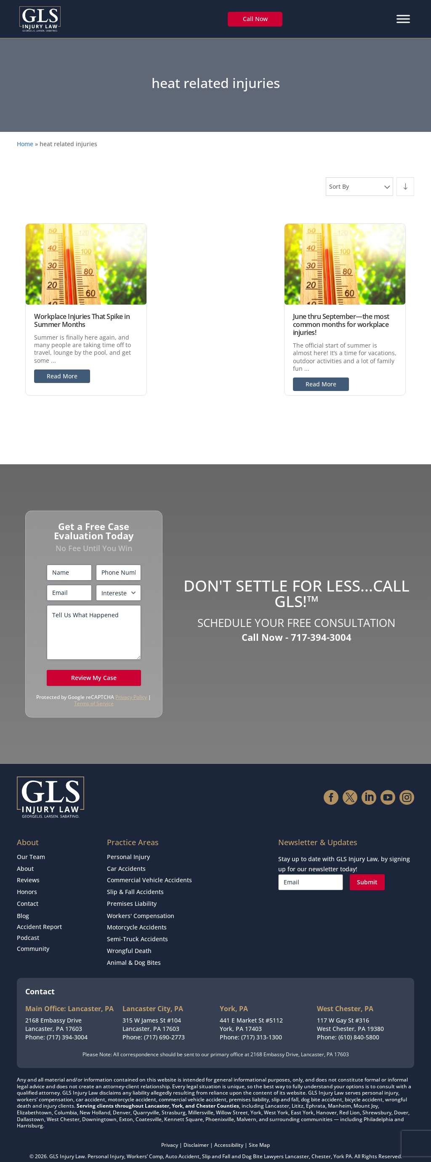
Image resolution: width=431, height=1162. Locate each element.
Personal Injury (128, 856)
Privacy (169, 1134)
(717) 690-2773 (164, 1026)
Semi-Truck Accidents (137, 931)
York (338, 1145)
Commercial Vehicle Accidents (149, 877)
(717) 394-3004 (67, 1026)
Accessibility (228, 1134)
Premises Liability (132, 899)
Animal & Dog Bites (134, 952)
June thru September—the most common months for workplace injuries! (341, 324)
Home (25, 144)
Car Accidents (126, 867)
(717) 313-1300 (261, 1026)
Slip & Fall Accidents (135, 888)
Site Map (259, 1134)
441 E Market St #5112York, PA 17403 (251, 1014)
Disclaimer (196, 1134)
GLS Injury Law (67, 1145)
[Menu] (403, 19)
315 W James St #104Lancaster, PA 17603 (151, 1014)
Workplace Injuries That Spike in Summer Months (82, 320)
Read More (62, 376)
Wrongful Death (129, 942)
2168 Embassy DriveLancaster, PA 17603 (53, 1014)
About (25, 867)
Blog (23, 910)
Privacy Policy (131, 697)
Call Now (255, 19)
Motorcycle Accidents (137, 920)
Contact (27, 899)
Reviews (28, 877)
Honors (27, 888)
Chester (321, 1145)
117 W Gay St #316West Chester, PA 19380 (350, 1014)
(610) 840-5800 (358, 1026)
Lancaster (297, 1145)
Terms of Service (94, 703)
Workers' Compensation (140, 910)
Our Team (31, 856)
